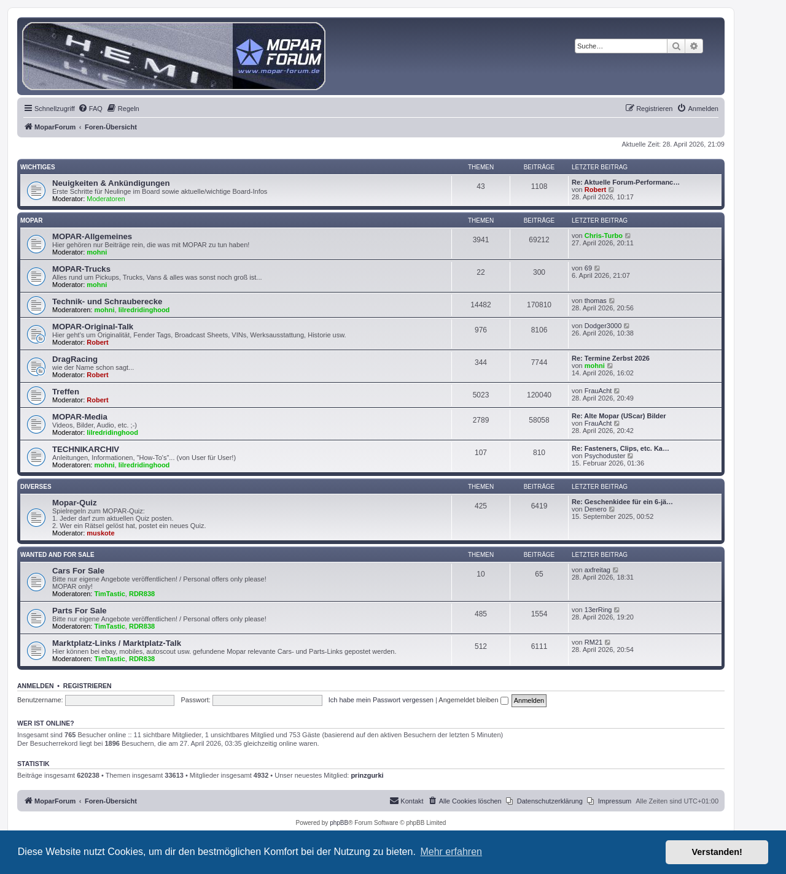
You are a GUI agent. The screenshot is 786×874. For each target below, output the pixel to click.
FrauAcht (598, 390)
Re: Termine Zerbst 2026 (611, 358)
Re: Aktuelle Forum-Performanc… (626, 182)
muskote (100, 533)
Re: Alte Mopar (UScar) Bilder (619, 416)
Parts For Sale (79, 610)
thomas (596, 300)
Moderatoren (106, 198)
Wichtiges (37, 167)
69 (588, 268)
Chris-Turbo (604, 235)
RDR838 (142, 593)
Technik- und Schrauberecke (107, 301)
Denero (596, 509)
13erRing (598, 609)
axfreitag (597, 569)
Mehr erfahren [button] (451, 851)
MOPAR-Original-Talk (92, 326)
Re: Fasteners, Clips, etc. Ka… (620, 448)
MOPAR (31, 220)
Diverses (36, 486)
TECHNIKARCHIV (85, 449)
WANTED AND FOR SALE (57, 554)
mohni (97, 252)
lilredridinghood (144, 309)
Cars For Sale (78, 570)
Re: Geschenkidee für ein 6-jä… (622, 501)
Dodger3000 (603, 325)
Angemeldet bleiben (473, 699)
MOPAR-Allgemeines (92, 236)
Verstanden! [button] (717, 852)
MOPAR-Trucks (81, 269)
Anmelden (35, 685)
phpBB (339, 822)
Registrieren (87, 685)
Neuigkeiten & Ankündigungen (110, 183)
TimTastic (110, 593)
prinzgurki (367, 775)
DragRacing (75, 359)
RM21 (593, 642)
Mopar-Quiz (74, 502)
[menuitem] (90, 108)
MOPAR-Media (79, 416)
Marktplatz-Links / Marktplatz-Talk (116, 643)
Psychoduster (605, 455)
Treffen (65, 391)
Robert (595, 189)
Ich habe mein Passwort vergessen (381, 699)
